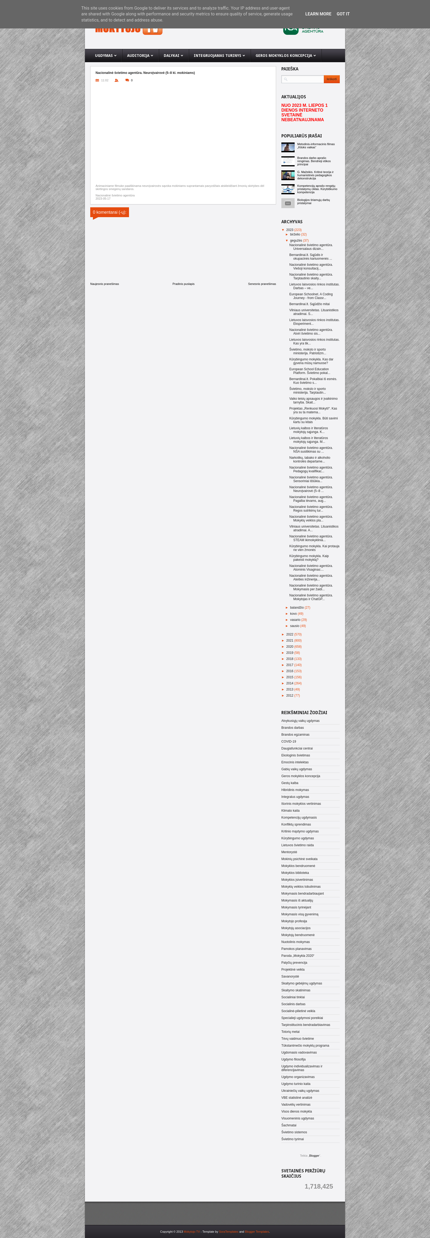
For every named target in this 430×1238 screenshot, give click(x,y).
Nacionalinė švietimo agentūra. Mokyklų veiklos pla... (311, 518)
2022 (290, 634)
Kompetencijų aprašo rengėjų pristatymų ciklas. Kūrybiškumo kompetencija (317, 189)
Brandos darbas (292, 728)
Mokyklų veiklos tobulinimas (301, 887)
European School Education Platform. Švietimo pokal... (309, 371)
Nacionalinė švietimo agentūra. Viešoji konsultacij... (311, 266)
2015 (290, 677)
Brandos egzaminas (295, 734)
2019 (290, 653)
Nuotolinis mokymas (295, 942)
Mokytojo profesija (294, 921)
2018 (290, 659)
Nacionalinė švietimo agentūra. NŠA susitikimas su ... (311, 449)
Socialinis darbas (293, 1004)
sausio (295, 626)
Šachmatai (288, 1125)
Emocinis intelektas (295, 762)
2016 (290, 671)
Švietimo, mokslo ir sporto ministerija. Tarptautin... (307, 390)
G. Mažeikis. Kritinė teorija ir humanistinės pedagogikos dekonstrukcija (315, 175)
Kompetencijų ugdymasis (299, 817)
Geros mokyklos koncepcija (300, 776)
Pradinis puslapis (184, 283)
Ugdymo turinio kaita (295, 1084)
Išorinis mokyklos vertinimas (301, 804)
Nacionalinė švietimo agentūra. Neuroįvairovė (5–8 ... (311, 489)
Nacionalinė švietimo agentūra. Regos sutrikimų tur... (311, 508)
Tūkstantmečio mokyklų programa (305, 1045)
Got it (343, 13)
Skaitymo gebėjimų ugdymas (301, 983)
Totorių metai (290, 1032)
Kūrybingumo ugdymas (297, 838)
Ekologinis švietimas (295, 755)
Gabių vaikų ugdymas (296, 769)
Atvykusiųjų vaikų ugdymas (300, 721)
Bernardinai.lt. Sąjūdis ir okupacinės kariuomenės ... (310, 256)
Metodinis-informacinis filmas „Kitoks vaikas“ (316, 145)
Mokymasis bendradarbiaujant (302, 893)
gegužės (296, 240)
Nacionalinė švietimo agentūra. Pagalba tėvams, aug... (311, 499)
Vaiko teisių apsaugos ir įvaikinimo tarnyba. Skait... (313, 400)
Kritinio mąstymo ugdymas (300, 831)
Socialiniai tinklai (293, 997)
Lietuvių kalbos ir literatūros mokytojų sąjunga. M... (308, 440)
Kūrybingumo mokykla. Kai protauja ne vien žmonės (314, 548)
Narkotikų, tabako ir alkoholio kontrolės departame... (309, 459)
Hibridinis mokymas (295, 790)
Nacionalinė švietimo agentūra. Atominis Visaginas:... (311, 567)
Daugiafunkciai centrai (297, 748)
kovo (294, 614)
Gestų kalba (289, 783)
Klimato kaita (290, 810)
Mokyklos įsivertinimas (297, 880)
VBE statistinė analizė (296, 1098)
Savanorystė (290, 976)
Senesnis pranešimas (262, 283)
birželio (295, 234)
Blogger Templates (257, 1231)
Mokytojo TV (192, 1231)
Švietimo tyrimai (292, 1139)
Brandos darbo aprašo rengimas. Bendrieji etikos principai (314, 161)
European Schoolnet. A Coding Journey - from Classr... (311, 296)
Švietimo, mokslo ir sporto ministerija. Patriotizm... (307, 351)
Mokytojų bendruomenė (298, 935)
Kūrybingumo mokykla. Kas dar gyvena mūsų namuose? (311, 361)
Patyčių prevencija (294, 963)
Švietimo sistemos (294, 1132)
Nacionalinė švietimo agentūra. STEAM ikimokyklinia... (311, 538)
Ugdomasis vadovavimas (299, 1052)
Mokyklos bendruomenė (298, 866)
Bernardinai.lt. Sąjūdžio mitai (309, 304)
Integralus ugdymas (295, 797)
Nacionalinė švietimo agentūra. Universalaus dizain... (311, 247)
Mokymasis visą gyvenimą (299, 914)
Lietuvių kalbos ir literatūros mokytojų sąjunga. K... (308, 430)
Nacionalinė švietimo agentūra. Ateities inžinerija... (311, 577)
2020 (290, 647)
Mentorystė (289, 852)
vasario (295, 620)
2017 (290, 665)
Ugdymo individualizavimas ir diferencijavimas (301, 1068)
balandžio (297, 607)
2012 (290, 695)
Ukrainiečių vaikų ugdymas (300, 1091)
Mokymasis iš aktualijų (297, 900)
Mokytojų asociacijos (296, 928)
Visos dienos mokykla (296, 1111)
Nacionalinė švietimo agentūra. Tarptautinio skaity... (311, 276)
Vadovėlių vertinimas (296, 1104)
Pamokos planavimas (296, 949)
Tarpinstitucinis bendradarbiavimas (305, 1025)
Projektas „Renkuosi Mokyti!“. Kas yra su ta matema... (313, 410)
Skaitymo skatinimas (295, 990)
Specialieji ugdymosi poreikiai (302, 1018)
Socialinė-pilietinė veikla (298, 1011)
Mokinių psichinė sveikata (299, 859)
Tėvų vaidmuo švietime (297, 1039)
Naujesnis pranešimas (104, 283)
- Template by (219, 1231)
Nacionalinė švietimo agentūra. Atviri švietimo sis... (311, 331)
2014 (290, 683)
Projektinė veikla (292, 969)
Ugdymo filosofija (293, 1059)
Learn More (318, 13)
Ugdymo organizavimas (298, 1077)
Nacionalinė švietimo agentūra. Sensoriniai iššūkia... (311, 479)
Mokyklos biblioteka (295, 873)
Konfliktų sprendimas (296, 824)
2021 (290, 640)
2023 (290, 230)
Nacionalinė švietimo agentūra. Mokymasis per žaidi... (311, 587)
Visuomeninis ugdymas (297, 1118)
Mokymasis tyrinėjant (296, 907)
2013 (290, 689)
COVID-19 (288, 741)
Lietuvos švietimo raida (297, 845)
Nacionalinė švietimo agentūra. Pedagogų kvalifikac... (311, 469)
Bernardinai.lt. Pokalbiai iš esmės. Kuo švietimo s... (313, 381)
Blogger (314, 1155)
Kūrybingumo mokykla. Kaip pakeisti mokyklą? (309, 558)
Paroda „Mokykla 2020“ (297, 956)
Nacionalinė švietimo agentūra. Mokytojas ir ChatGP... (311, 597)
